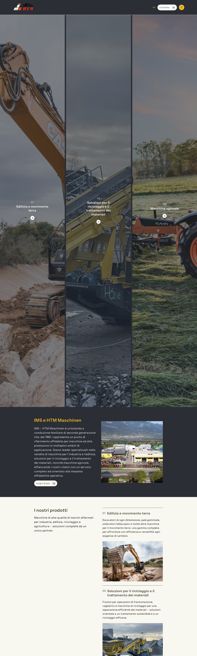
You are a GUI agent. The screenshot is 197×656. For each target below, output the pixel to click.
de (154, 7)
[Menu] (181, 7)
